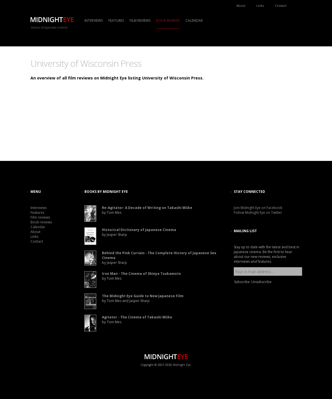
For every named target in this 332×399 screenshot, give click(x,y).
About (240, 5)
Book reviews (168, 20)
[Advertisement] (251, 109)
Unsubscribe (261, 281)
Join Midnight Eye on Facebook (258, 207)
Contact (281, 5)
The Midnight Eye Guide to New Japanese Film (143, 296)
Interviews (93, 20)
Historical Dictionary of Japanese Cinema (139, 229)
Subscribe (242, 281)
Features (116, 20)
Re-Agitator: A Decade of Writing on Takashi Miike (147, 207)
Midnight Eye (182, 365)
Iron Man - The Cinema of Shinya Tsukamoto (141, 273)
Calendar (194, 20)
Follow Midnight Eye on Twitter (258, 212)
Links (260, 5)
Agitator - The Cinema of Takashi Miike (137, 317)
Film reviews (140, 20)
